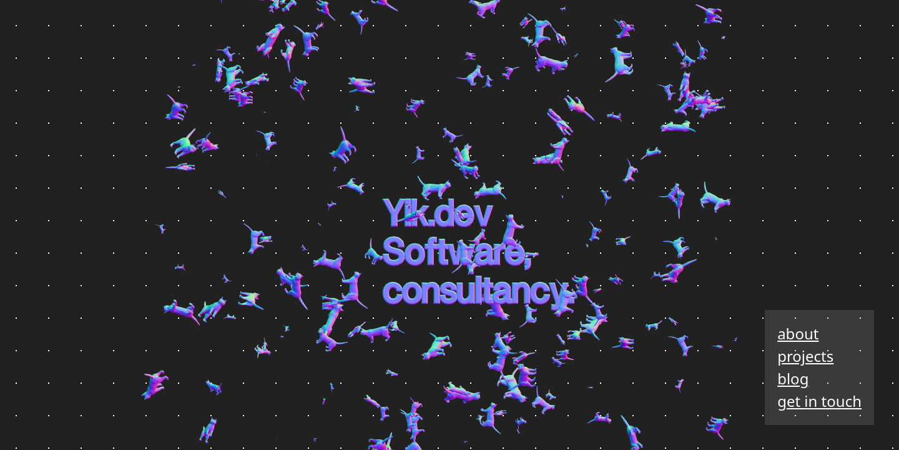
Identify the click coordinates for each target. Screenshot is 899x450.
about (797, 333)
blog (792, 378)
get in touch (819, 401)
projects (805, 356)
